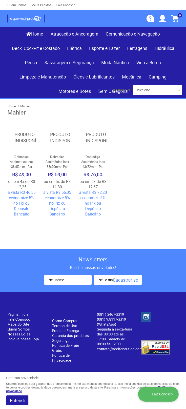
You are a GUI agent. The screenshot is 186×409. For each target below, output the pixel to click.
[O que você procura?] (37, 18)
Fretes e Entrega (65, 303)
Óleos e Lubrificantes (94, 77)
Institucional (20, 279)
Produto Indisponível (21, 137)
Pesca (31, 62)
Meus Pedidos (41, 5)
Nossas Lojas (18, 306)
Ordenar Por (121, 90)
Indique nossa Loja (23, 311)
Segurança (60, 313)
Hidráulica (164, 48)
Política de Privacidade (61, 330)
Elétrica (74, 48)
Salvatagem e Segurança (69, 62)
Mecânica (131, 77)
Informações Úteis (66, 282)
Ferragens (137, 48)
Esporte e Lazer (104, 48)
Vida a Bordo (148, 62)
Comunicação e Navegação (133, 34)
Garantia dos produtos (70, 308)
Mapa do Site (18, 296)
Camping (157, 77)
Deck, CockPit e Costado (36, 48)
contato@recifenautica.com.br (122, 321)
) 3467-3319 (110, 287)
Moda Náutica (115, 62)
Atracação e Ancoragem (74, 34)
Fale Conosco (65, 5)
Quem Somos (16, 5)
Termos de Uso (64, 298)
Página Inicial (18, 287)
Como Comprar (65, 293)
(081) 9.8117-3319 (111, 294)
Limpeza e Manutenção (43, 77)
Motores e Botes (75, 91)
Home (37, 34)
